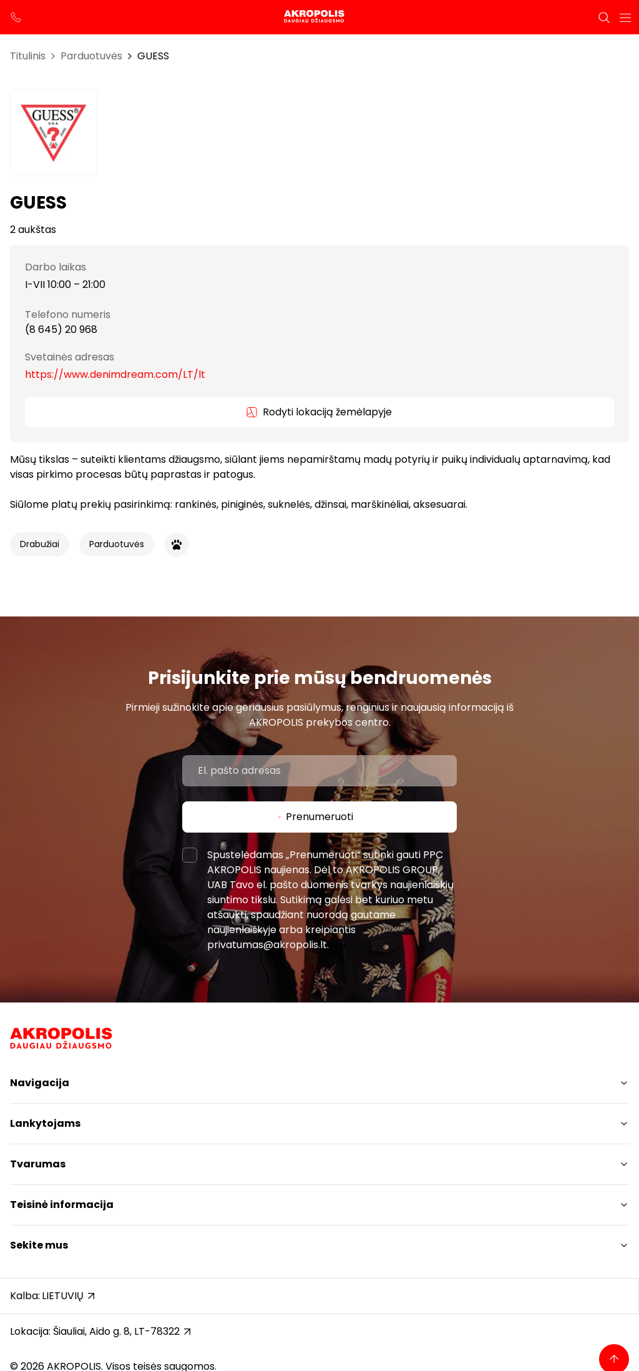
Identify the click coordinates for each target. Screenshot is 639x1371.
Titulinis (28, 56)
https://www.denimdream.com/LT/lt (115, 374)
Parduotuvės (91, 56)
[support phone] (16, 17)
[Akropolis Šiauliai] (319, 17)
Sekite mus (39, 1245)
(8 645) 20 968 (61, 329)
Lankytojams (45, 1123)
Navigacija (39, 1083)
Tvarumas (38, 1164)
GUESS (153, 56)
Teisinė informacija (62, 1204)
